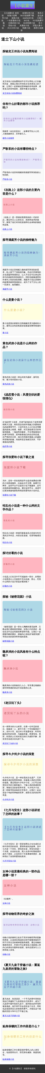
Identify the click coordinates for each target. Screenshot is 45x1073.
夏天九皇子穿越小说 (11, 1016)
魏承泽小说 (7, 692)
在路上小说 (7, 229)
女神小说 (6, 903)
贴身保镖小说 (8, 1059)
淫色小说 (12, 25)
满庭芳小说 (7, 289)
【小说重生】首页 (11, 13)
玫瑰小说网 (12, 15)
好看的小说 (7, 586)
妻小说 (5, 333)
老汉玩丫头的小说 (10, 743)
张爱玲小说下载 (9, 495)
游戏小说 (15, 18)
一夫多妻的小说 (13, 20)
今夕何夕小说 (8, 799)
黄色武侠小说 (8, 384)
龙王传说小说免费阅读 (12, 93)
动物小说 (6, 954)
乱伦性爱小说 (29, 23)
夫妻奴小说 (24, 25)
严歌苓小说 (7, 179)
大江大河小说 (13, 28)
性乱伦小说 (7, 542)
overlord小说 (28, 18)
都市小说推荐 (8, 138)
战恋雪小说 (7, 446)
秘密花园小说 (8, 641)
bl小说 (26, 20)
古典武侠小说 (14, 23)
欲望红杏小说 (28, 13)
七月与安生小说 (9, 861)
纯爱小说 (26, 28)
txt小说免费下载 (27, 15)
